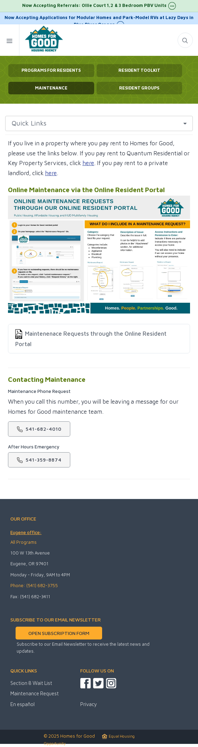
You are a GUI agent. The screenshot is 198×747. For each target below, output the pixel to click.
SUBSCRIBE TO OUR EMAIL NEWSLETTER (55, 619)
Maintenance (51, 88)
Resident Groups (139, 88)
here (88, 163)
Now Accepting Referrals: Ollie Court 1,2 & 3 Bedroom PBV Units (99, 6)
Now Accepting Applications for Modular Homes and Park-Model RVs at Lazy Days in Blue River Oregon (98, 19)
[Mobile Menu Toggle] (9, 40)
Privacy (88, 704)
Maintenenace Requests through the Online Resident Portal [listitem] (90, 337)
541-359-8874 (39, 460)
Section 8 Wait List (31, 683)
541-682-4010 (39, 429)
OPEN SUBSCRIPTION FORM (58, 633)
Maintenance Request (34, 693)
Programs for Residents (51, 70)
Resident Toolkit (139, 70)
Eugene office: (26, 532)
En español (22, 704)
